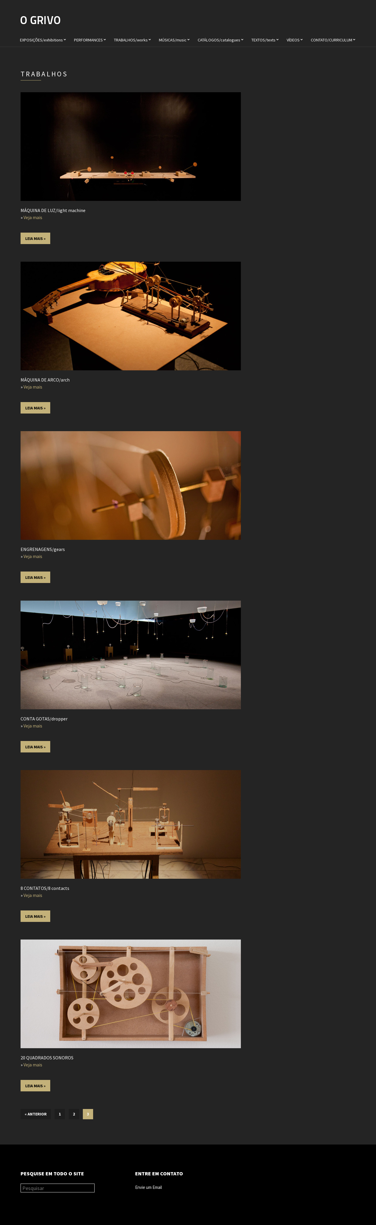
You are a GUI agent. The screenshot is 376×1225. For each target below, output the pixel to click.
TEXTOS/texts (263, 40)
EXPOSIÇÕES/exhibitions (41, 40)
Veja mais (33, 217)
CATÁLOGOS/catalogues (219, 40)
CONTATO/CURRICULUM (331, 40)
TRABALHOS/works (131, 40)
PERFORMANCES (88, 40)
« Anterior (36, 1114)
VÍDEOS (293, 40)
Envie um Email (148, 1187)
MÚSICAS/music (173, 40)
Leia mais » (35, 238)
